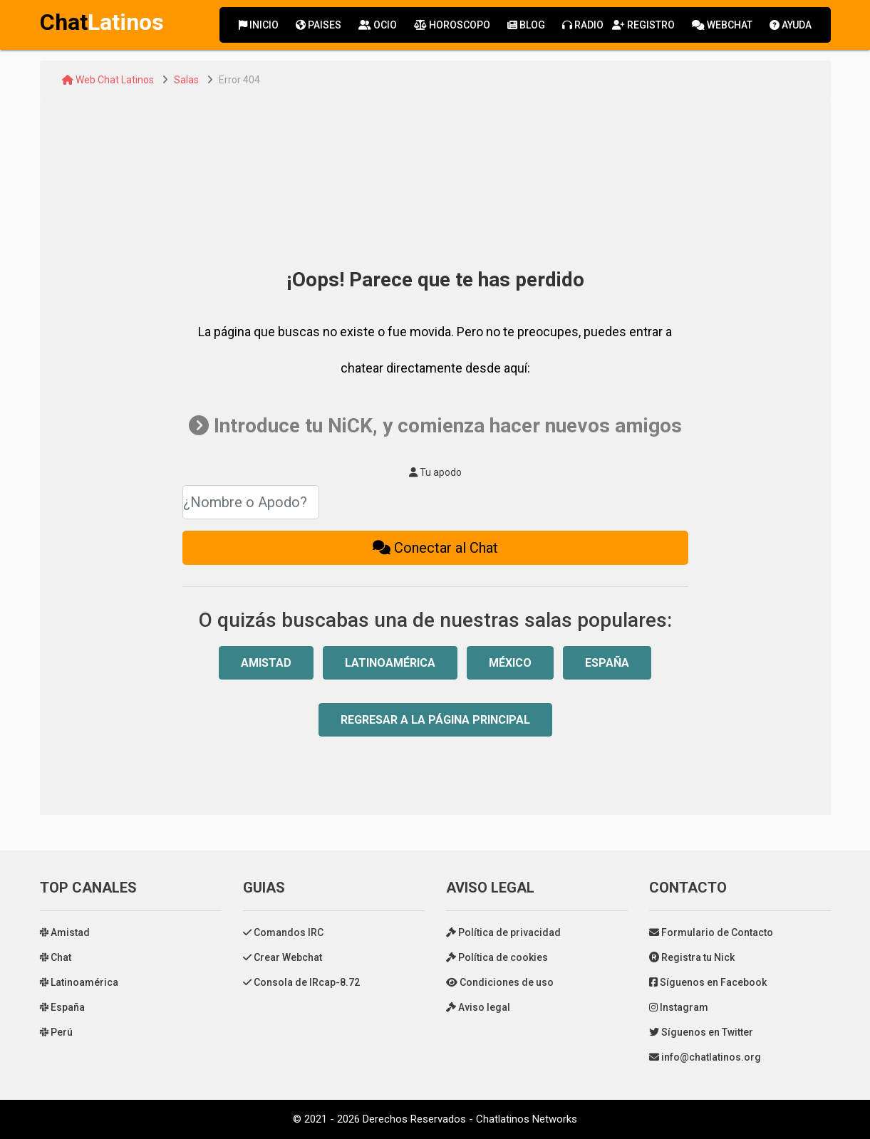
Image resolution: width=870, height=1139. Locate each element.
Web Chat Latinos (108, 79)
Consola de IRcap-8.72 (301, 982)
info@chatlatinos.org (705, 1057)
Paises (318, 25)
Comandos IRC (283, 932)
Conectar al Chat (435, 547)
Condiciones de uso (500, 982)
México (510, 663)
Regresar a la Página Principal (435, 720)
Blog (526, 25)
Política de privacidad (503, 932)
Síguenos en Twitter (701, 1032)
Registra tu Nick (692, 957)
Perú (56, 1032)
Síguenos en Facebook (708, 982)
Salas (186, 79)
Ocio (377, 25)
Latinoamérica (390, 663)
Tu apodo (435, 472)
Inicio (259, 25)
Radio (583, 25)
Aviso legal (478, 1007)
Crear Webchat (282, 957)
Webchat (722, 25)
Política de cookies (497, 957)
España (607, 663)
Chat (55, 957)
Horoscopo (452, 25)
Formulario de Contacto (711, 932)
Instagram (678, 1007)
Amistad (266, 663)
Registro (643, 25)
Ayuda (791, 25)
